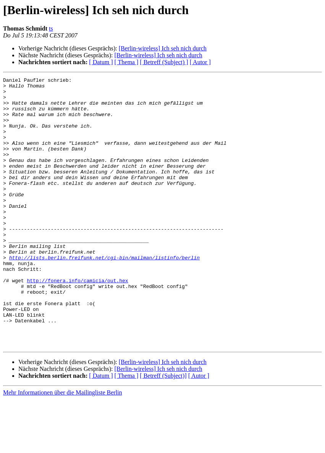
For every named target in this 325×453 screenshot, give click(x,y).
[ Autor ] (200, 62)
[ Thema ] (127, 62)
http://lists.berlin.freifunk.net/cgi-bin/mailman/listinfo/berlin (104, 294)
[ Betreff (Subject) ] (164, 62)
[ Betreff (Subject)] (163, 429)
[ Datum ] (101, 62)
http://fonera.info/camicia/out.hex (77, 321)
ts (51, 28)
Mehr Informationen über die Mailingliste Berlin (62, 446)
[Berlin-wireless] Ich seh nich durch (163, 48)
